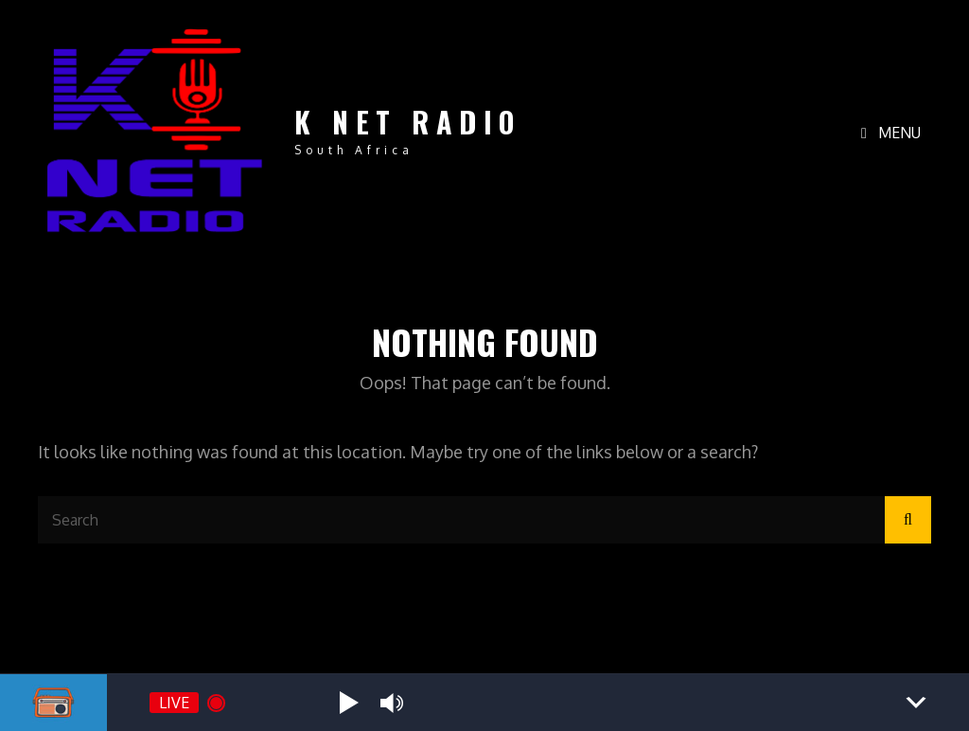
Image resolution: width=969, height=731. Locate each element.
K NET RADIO (407, 121)
